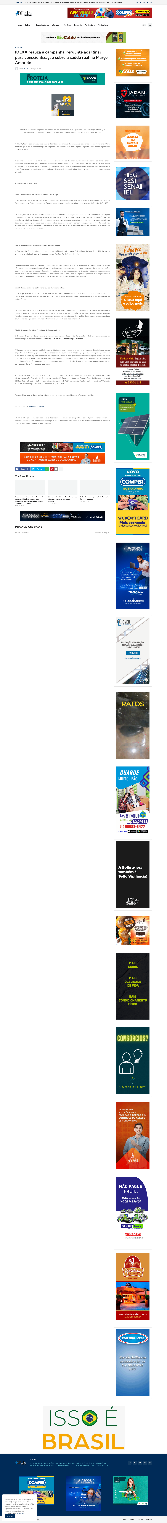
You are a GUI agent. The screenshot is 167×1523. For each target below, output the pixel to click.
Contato (140, 1519)
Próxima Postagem (102, 533)
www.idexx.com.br (36, 406)
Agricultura (90, 25)
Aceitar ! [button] (10, 1516)
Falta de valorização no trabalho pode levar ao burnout (94, 498)
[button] (144, 25)
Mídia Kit (149, 1519)
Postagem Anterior (23, 533)
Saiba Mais (20, 1513)
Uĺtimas (55, 25)
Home (19, 25)
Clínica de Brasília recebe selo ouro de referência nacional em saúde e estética (62, 499)
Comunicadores (42, 25)
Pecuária (78, 25)
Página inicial (19, 47)
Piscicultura (103, 25)
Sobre (27, 25)
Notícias (67, 25)
